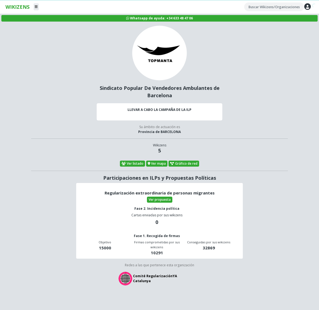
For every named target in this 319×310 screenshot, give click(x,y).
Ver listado (132, 163)
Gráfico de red (183, 163)
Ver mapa (157, 163)
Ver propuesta (160, 199)
